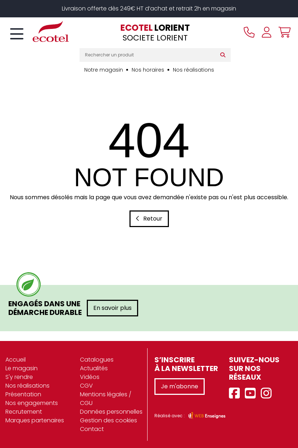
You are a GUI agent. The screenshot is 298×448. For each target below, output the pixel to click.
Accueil (15, 359)
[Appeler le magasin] (249, 32)
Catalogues (97, 359)
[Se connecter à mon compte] (266, 32)
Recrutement (23, 412)
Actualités (94, 368)
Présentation (23, 394)
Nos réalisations (193, 69)
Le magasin (21, 368)
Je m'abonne (179, 386)
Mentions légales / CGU (105, 398)
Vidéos (89, 377)
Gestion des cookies (108, 420)
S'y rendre (19, 377)
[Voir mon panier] (283, 32)
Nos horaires (148, 69)
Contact (92, 429)
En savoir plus (112, 308)
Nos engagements (31, 403)
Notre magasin (103, 69)
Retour (149, 218)
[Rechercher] (224, 55)
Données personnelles (111, 412)
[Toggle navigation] (16, 34)
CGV (86, 385)
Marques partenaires (34, 420)
